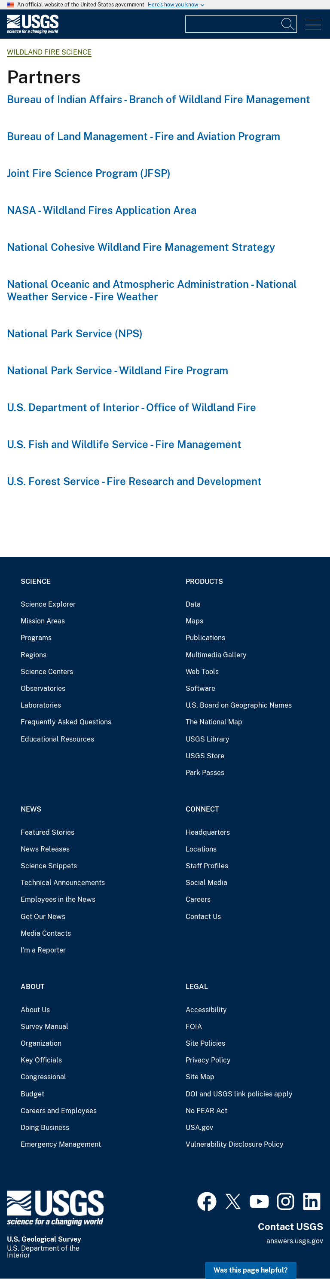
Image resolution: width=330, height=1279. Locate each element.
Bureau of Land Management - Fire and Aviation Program (143, 136)
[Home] (32, 31)
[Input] (241, 24)
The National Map (214, 722)
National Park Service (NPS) (75, 333)
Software (200, 688)
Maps (194, 621)
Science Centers (47, 672)
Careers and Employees (59, 1111)
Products (204, 581)
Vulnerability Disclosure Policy (235, 1144)
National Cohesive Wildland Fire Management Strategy (141, 247)
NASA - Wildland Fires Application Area (101, 210)
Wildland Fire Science (49, 52)
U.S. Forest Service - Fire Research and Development (134, 481)
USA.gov (199, 1127)
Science (36, 581)
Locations (201, 849)
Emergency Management (61, 1144)
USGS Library (207, 739)
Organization (41, 1043)
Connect (202, 809)
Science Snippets (49, 866)
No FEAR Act (206, 1111)
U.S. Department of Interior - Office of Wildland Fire (131, 407)
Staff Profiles (207, 866)
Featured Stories (47, 832)
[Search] (288, 24)
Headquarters (208, 832)
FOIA (194, 1027)
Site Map (200, 1077)
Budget (32, 1094)
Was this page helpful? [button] (251, 1270)
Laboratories (41, 705)
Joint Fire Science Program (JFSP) (89, 173)
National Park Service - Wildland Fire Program (117, 370)
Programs (36, 638)
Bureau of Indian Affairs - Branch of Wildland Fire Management (158, 99)
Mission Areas (43, 621)
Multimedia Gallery (216, 655)
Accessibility (206, 1010)
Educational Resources (57, 739)
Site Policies (205, 1043)
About (33, 987)
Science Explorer (48, 604)
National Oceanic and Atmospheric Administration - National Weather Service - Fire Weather (152, 290)
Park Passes (205, 773)
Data (193, 604)
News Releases (45, 849)
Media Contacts (46, 933)
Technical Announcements (63, 883)
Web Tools (202, 672)
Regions (33, 655)
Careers (198, 899)
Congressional (43, 1077)
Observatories (43, 688)
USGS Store (205, 756)
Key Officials (41, 1060)
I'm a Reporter (43, 950)
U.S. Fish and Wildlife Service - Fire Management (124, 444)
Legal (197, 987)
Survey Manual (44, 1027)
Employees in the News (58, 899)
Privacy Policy (208, 1060)
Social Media (206, 883)
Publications (205, 638)
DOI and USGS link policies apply (239, 1094)
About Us (35, 1010)
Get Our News (43, 917)
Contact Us (203, 917)
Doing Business (45, 1127)
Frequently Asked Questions (66, 722)
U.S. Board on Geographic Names (239, 705)
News (31, 809)
